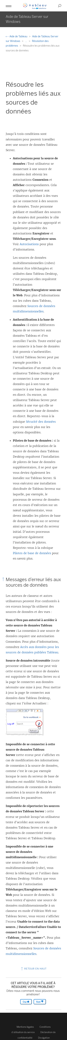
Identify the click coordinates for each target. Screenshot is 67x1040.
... (26, 41)
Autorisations (29, 244)
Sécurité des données (41, 421)
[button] (8, 6)
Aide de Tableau (17, 36)
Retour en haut (33, 968)
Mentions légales (25, 1027)
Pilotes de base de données (32, 553)
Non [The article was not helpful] (39, 1001)
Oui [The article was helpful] (26, 1001)
